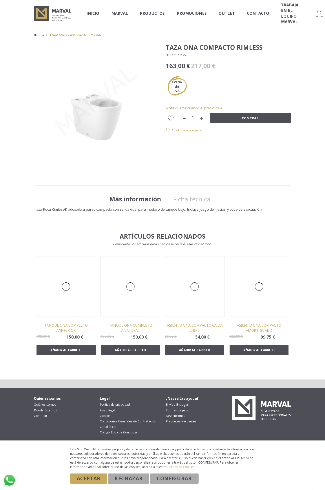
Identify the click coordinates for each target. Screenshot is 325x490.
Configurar (174, 478)
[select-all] (199, 240)
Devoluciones (175, 411)
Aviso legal (107, 406)
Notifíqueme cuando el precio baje (194, 103)
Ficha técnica (195, 192)
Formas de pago (177, 406)
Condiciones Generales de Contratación (128, 417)
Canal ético (108, 422)
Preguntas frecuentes (181, 417)
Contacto (40, 411)
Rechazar (129, 478)
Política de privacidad (115, 400)
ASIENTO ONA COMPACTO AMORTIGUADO (259, 323)
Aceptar (88, 478)
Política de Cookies (180, 466)
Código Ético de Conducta (118, 428)
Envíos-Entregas (177, 400)
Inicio (91, 11)
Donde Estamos (45, 406)
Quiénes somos (45, 400)
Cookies (105, 411)
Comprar (250, 113)
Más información (137, 192)
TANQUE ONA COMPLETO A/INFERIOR (66, 323)
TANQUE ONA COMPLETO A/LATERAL (130, 323)
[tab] (137, 190)
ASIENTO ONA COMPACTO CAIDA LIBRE (195, 323)
